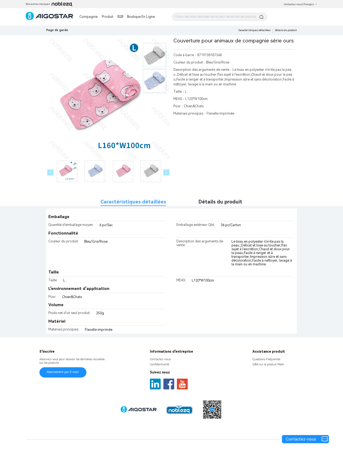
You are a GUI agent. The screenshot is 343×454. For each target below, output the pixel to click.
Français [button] (310, 4)
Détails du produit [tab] (220, 202)
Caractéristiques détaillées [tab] (133, 202)
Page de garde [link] (57, 30)
